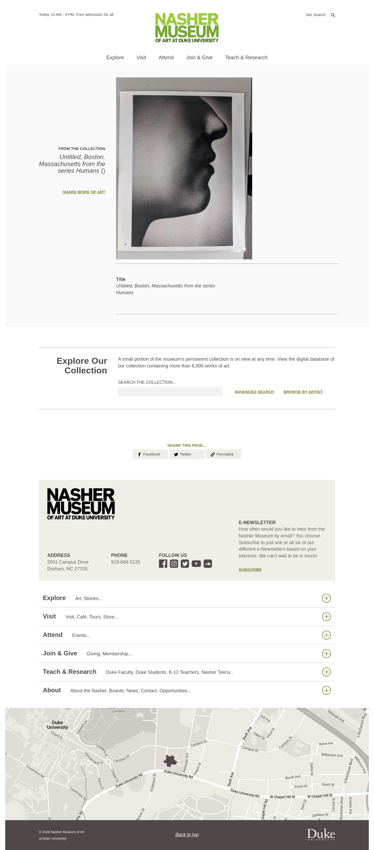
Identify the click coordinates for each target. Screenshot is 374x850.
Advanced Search (254, 392)
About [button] (187, 690)
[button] (320, 14)
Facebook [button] (148, 453)
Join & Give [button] (199, 57)
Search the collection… (147, 382)
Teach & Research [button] (246, 57)
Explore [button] (115, 57)
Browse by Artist (303, 392)
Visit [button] (141, 57)
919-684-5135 (125, 562)
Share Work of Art (84, 192)
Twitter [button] (182, 453)
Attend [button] (166, 57)
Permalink (222, 453)
